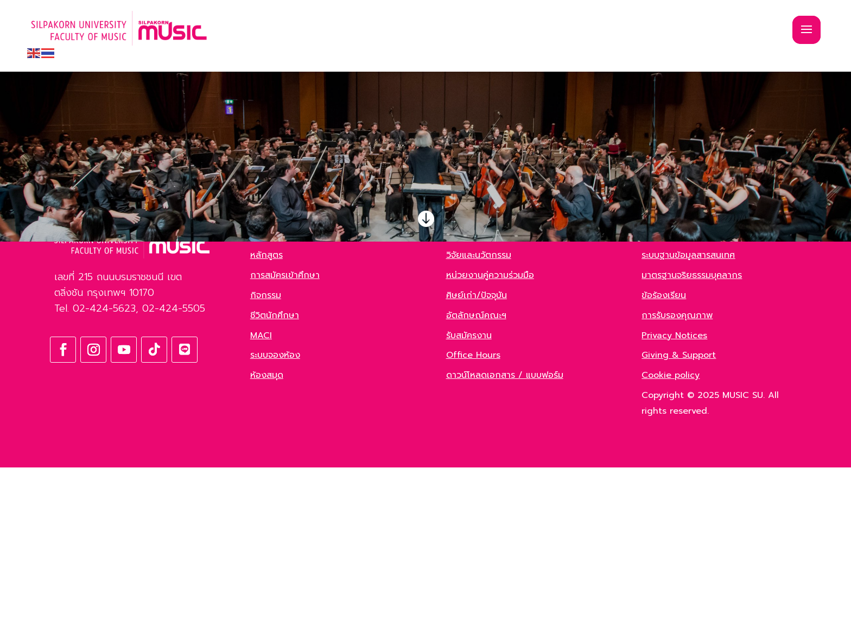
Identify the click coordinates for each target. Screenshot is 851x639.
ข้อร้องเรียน (664, 467)
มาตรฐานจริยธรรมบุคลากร (692, 447)
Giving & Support (679, 527)
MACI (261, 507)
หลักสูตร (266, 427)
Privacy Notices (674, 507)
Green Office (669, 407)
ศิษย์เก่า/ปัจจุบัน (476, 467)
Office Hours (473, 527)
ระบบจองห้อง (275, 527)
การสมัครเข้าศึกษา (285, 447)
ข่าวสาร (460, 407)
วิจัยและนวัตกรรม (478, 427)
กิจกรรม (265, 467)
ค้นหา (224, 301)
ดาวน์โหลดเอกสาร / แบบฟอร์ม (504, 547)
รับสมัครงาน (469, 507)
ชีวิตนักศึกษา (274, 487)
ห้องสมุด (266, 547)
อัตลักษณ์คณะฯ (476, 487)
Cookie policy (671, 547)
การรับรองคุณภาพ (677, 487)
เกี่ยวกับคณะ (274, 407)
